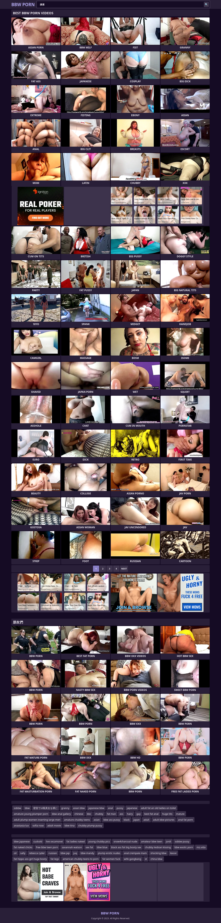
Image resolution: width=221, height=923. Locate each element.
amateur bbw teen (151, 841)
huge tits (167, 814)
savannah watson (72, 847)
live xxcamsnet (54, 841)
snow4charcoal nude (125, 841)
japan (136, 819)
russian (52, 853)
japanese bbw (96, 808)
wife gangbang (132, 859)
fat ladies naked (75, 841)
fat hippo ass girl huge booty (30, 859)
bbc (89, 814)
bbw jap (65, 853)
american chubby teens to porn (81, 859)
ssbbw (17, 808)
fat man (111, 814)
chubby (99, 814)
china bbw (156, 859)
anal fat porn (185, 819)
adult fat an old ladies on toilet (158, 808)
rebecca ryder (37, 853)
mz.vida (201, 847)
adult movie (54, 825)
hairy (130, 814)
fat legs (54, 859)
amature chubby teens (77, 819)
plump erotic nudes (109, 853)
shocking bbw (158, 853)
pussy (119, 808)
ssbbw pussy (182, 841)
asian (97, 819)
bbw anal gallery (61, 814)
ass (121, 814)
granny (65, 808)
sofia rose (38, 825)
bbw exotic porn (183, 847)
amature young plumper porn (31, 814)
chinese (78, 814)
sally (22, 853)
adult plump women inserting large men (37, 819)
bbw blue (102, 847)
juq (75, 853)
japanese (132, 808)
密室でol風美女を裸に (45, 808)
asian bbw (79, 808)
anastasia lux (21, 825)
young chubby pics (99, 841)
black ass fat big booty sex (126, 847)
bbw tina (70, 825)
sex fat (89, 847)
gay (138, 814)
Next (124, 568)
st (146, 859)
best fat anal (151, 814)
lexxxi (173, 853)
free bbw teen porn (47, 847)
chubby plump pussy (90, 825)
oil (15, 853)
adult (146, 819)
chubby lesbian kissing (158, 847)
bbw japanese (22, 841)
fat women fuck (111, 859)
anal (110, 808)
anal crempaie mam (135, 853)
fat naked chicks (23, 847)
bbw (27, 808)
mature (180, 814)
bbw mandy (87, 853)
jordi (168, 841)
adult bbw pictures (163, 819)
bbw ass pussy (111, 819)
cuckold (37, 841)
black (127, 819)
